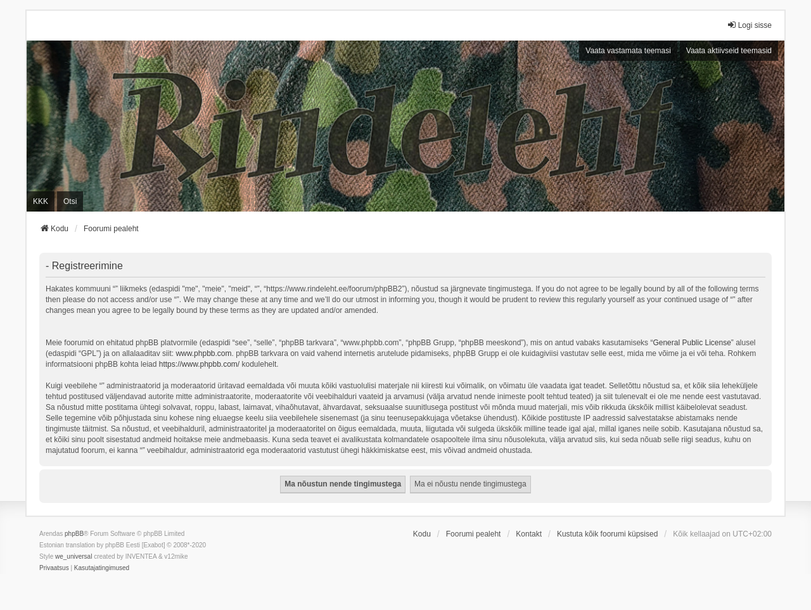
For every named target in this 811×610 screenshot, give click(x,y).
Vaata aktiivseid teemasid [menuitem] (729, 50)
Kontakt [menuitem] (529, 534)
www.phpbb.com (203, 353)
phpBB (74, 533)
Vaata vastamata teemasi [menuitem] (628, 50)
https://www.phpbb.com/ (199, 364)
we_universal (73, 556)
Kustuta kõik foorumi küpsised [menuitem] (607, 534)
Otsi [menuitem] (70, 201)
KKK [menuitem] (40, 201)
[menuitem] (54, 568)
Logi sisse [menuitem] (749, 25)
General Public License (692, 342)
